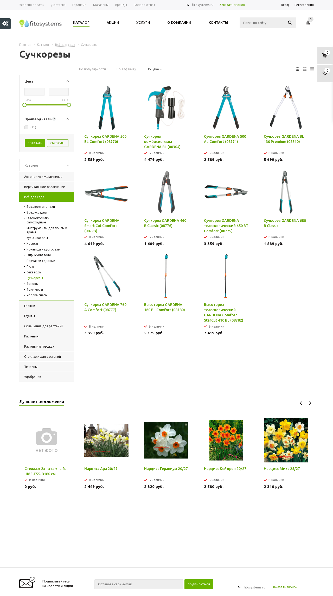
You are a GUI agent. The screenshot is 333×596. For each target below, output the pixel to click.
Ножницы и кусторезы (43, 249)
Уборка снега (37, 295)
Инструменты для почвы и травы (47, 230)
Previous (301, 403)
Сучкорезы (35, 278)
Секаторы (34, 272)
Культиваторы (37, 238)
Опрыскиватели (39, 255)
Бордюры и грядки (41, 206)
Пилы (31, 266)
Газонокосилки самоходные (38, 220)
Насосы (32, 243)
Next (310, 403)
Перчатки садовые (41, 260)
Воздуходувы (37, 212)
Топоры (33, 283)
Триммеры (35, 289)
